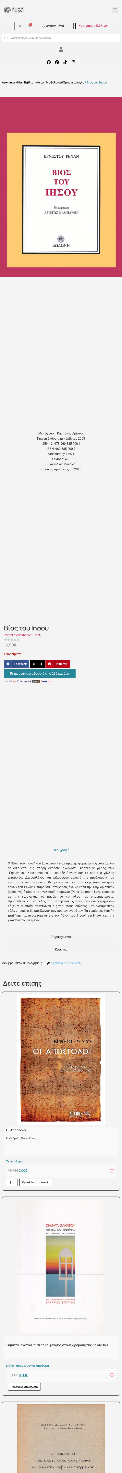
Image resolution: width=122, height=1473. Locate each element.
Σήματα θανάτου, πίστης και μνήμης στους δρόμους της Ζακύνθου (57, 1345)
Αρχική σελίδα (12, 82)
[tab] (61, 850)
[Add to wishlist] (112, 1171)
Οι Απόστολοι (16, 1130)
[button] (115, 10)
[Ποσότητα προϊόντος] (12, 1182)
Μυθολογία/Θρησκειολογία (65, 82)
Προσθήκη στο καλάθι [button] (35, 1182)
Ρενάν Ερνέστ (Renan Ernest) (22, 635)
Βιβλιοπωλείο (34, 82)
